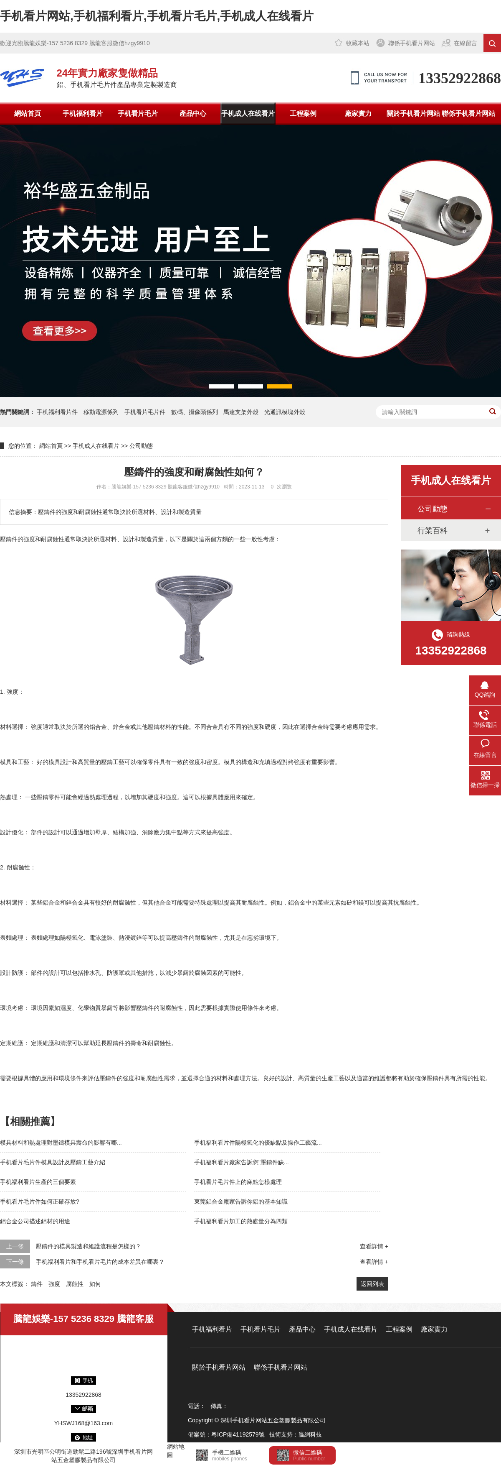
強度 (54, 1284)
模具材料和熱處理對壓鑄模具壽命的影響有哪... (61, 1142)
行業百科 (433, 531)
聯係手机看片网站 (411, 43)
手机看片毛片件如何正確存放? (39, 1201)
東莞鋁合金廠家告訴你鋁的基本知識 (241, 1201)
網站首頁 (27, 113)
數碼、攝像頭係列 (194, 412)
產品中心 (193, 113)
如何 (95, 1284)
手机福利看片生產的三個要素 (38, 1182)
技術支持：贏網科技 (295, 1434)
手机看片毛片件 (144, 412)
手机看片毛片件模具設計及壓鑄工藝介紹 (52, 1162)
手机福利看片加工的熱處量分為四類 (241, 1221)
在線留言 (465, 43)
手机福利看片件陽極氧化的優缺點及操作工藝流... (258, 1142)
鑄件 (37, 1284)
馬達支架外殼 (240, 412)
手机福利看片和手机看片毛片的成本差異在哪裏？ (100, 1261)
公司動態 (141, 445)
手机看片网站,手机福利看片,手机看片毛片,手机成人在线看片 (157, 16)
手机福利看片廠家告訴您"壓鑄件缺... (241, 1162)
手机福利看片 (83, 113)
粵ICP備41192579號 (238, 1434)
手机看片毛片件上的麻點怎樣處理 (238, 1182)
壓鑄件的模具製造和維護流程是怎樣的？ (88, 1246)
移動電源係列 (101, 412)
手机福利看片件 (57, 412)
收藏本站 (357, 43)
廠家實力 (358, 113)
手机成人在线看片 (248, 113)
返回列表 (372, 1284)
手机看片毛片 (138, 113)
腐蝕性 (75, 1284)
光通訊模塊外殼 (284, 412)
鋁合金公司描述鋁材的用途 (35, 1221)
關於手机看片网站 (413, 113)
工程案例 (303, 113)
